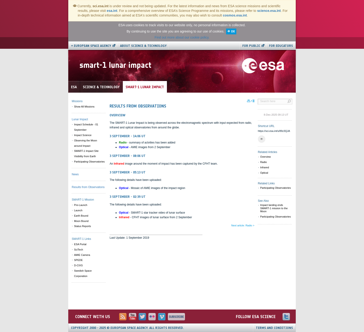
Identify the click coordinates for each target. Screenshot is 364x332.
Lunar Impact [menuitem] (80, 119)
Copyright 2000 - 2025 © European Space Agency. (127, 328)
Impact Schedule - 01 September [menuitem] (86, 127)
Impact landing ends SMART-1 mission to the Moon (274, 208)
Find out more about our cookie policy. (182, 37)
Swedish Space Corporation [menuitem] (83, 273)
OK (233, 31)
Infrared (264, 167)
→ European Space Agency (91, 46)
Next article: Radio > (242, 225)
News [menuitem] (75, 174)
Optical (264, 172)
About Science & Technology (143, 46)
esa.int (112, 11)
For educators (281, 46)
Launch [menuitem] (78, 210)
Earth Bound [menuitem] (81, 215)
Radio (263, 162)
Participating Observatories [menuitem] (89, 161)
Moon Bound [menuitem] (81, 221)
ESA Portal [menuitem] (80, 244)
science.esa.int (269, 11)
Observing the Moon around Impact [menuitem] (85, 143)
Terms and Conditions (274, 328)
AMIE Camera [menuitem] (82, 255)
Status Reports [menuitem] (82, 226)
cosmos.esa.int (235, 15)
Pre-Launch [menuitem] (80, 205)
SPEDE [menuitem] (78, 260)
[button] (261, 139)
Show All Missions (84, 106)
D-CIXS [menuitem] (78, 265)
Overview (265, 156)
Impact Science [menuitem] (82, 135)
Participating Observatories (275, 187)
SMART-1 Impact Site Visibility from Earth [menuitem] (86, 154)
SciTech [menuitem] (78, 249)
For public (251, 46)
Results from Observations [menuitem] (88, 187)
